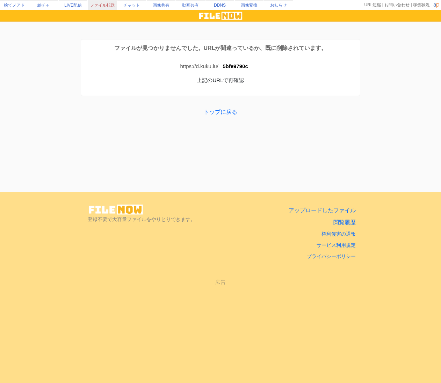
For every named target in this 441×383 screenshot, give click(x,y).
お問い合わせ (397, 4)
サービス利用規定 (336, 245)
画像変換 (249, 5)
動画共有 (190, 5)
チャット (131, 5)
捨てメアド (14, 5)
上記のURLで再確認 (220, 80)
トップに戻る (220, 112)
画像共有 (161, 5)
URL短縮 (372, 4)
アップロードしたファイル (322, 210)
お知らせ (278, 5)
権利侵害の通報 (338, 234)
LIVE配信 (73, 5)
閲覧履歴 (344, 222)
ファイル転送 (102, 5)
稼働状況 (421, 4)
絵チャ (43, 5)
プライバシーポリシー (331, 256)
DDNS (220, 5)
